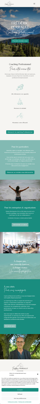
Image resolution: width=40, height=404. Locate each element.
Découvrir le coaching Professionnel (20, 132)
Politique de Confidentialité (24, 401)
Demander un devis (20, 224)
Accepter (20, 390)
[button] (37, 374)
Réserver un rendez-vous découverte (20, 172)
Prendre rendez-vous (20, 41)
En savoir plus (10, 326)
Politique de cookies (13, 401)
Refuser (20, 394)
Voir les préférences (20, 398)
